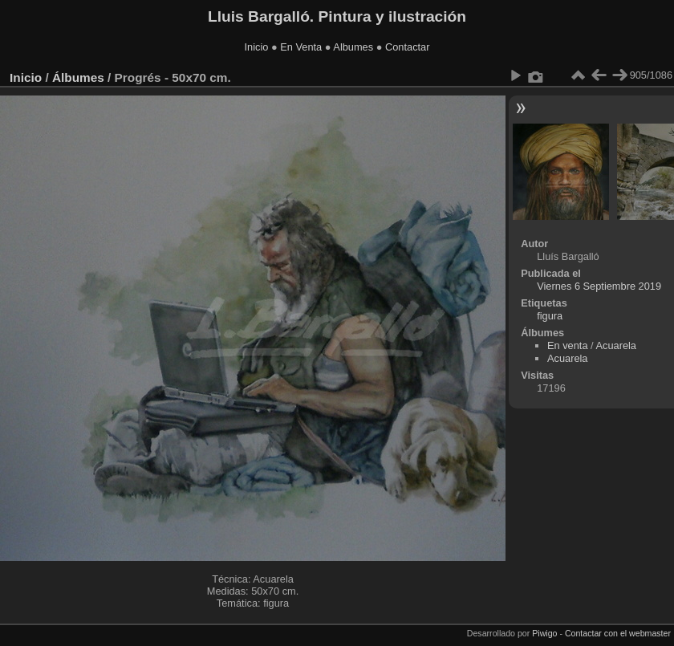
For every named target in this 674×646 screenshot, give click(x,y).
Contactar (407, 47)
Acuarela (615, 345)
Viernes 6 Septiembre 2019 (599, 286)
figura (549, 316)
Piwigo (544, 633)
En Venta (301, 47)
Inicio (257, 47)
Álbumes (78, 77)
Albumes (353, 47)
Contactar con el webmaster (618, 633)
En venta (567, 345)
